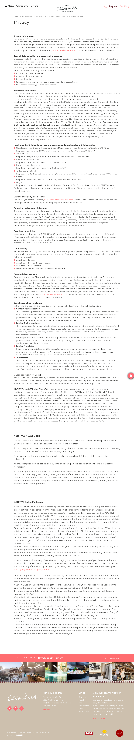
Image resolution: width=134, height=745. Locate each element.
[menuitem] (84, 702)
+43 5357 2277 (49, 711)
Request (113, 6)
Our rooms (22, 5)
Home (16, 21)
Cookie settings (44, 737)
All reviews (99, 724)
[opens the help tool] (131, 376)
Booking (124, 6)
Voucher (82, 705)
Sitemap (22, 737)
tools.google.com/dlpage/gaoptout (32, 574)
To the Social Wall (112, 663)
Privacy (35, 737)
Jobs (81, 714)
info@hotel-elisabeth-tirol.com (57, 708)
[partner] (88, 738)
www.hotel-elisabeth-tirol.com (65, 55)
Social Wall (84, 716)
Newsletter (84, 711)
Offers (34, 5)
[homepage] (67, 12)
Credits (29, 737)
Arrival (46, 715)
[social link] (9, 713)
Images (82, 708)
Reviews (82, 702)
